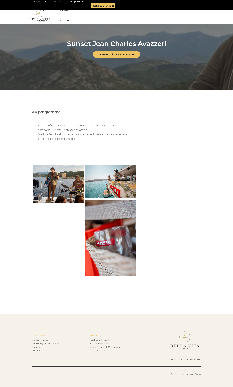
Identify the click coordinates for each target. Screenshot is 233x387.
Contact (168, 14)
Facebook (184, 359)
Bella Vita (78, 14)
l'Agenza (197, 374)
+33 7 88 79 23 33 (98, 351)
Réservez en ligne (188, 4)
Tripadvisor (173, 359)
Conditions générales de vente (46, 343)
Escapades (97, 14)
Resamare (37, 351)
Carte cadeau (149, 14)
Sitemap (36, 347)
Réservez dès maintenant (116, 54)
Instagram (195, 359)
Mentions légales (40, 340)
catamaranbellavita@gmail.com (63, 4)
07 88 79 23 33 (38, 4)
